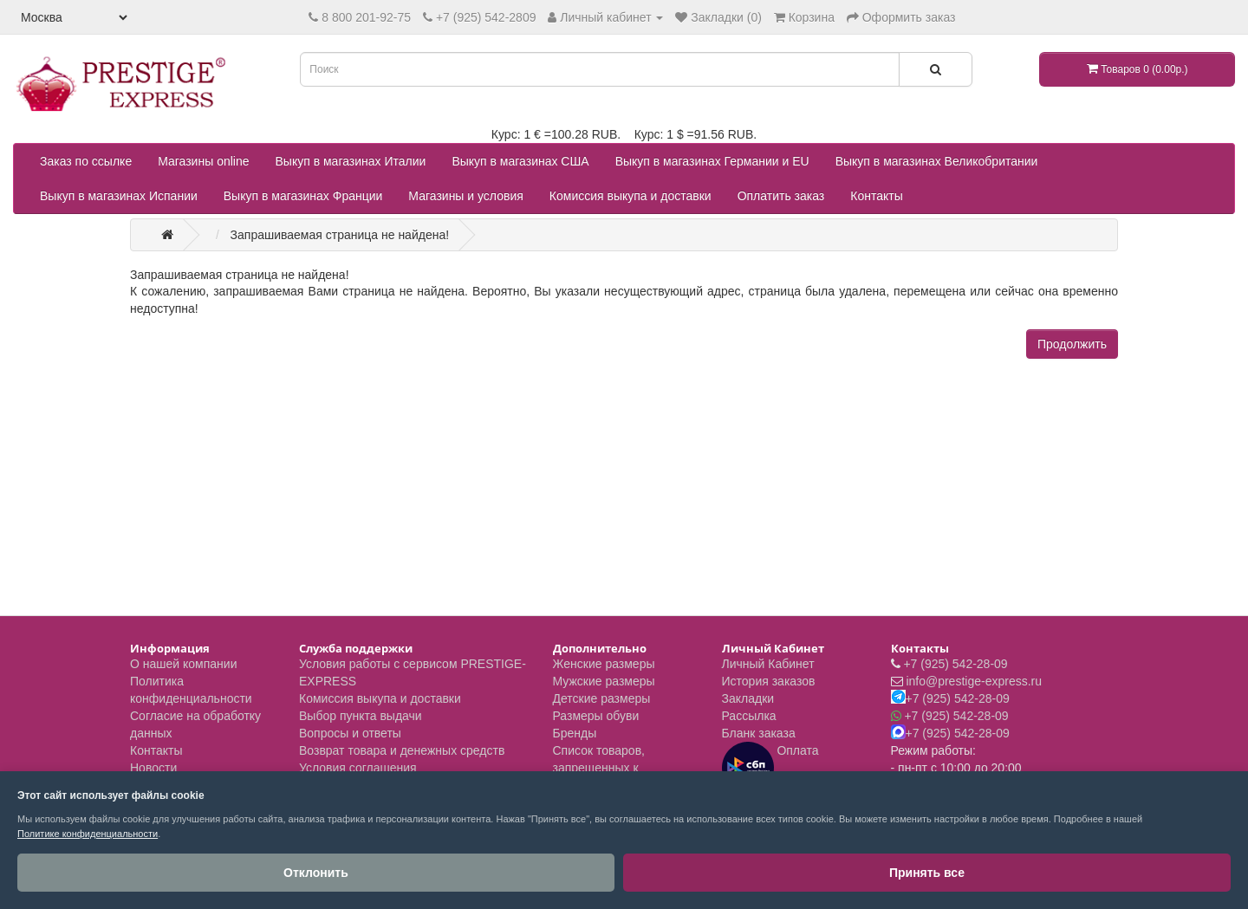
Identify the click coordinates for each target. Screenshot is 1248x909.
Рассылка (749, 716)
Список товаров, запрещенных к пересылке (599, 767)
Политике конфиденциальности (87, 833)
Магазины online (203, 161)
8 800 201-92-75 (366, 17)
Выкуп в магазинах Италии (351, 161)
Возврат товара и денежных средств (401, 750)
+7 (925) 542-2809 (486, 17)
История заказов (769, 681)
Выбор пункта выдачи (360, 716)
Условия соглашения (358, 768)
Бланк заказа (759, 733)
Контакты (876, 196)
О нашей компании (183, 664)
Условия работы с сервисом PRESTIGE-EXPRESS (412, 672)
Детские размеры (602, 698)
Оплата (770, 768)
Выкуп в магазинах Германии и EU (712, 161)
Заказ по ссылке (86, 161)
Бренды (575, 733)
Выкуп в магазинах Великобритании (936, 161)
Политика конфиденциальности (191, 689)
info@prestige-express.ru (974, 681)
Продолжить (1072, 344)
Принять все (207, 873)
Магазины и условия (465, 196)
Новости (153, 768)
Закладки (748, 698)
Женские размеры (604, 664)
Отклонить (78, 873)
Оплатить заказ (781, 196)
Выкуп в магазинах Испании (119, 196)
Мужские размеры (604, 681)
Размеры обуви (596, 716)
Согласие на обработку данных (195, 724)
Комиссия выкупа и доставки (630, 196)
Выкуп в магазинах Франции (303, 196)
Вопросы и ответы (350, 733)
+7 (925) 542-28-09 (955, 664)
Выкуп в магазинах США (520, 161)
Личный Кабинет (768, 664)
